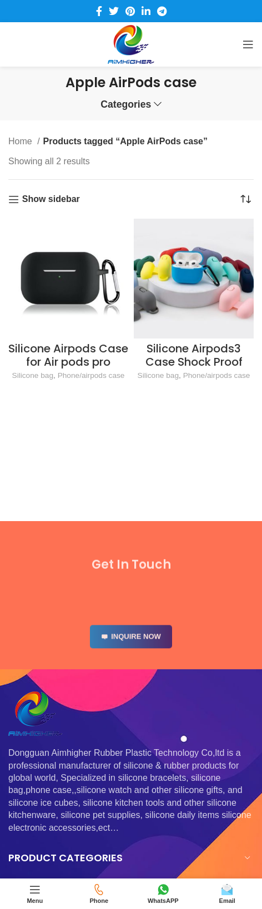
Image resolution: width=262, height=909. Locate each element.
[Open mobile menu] (248, 44)
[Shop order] (245, 199)
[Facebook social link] (99, 11)
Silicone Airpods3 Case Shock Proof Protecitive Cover (194, 362)
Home (21, 141)
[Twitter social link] (113, 11)
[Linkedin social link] (146, 11)
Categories (125, 105)
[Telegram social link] (162, 11)
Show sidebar (51, 199)
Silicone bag (33, 375)
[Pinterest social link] (130, 11)
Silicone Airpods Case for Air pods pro (68, 355)
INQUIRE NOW (131, 649)
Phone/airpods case (91, 375)
